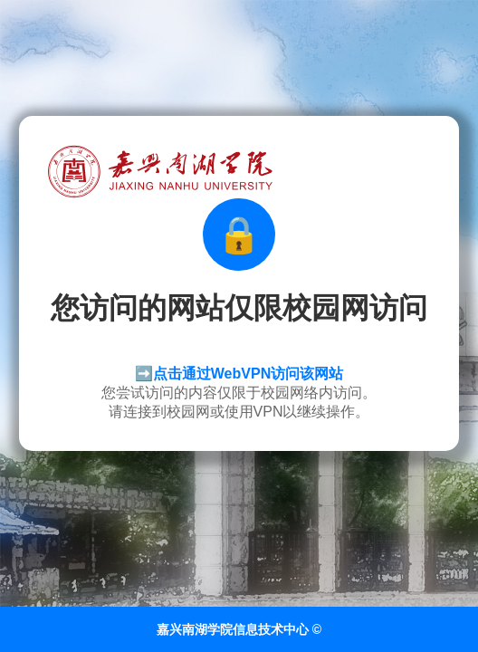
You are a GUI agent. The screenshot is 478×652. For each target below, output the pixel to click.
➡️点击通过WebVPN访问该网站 (239, 373)
